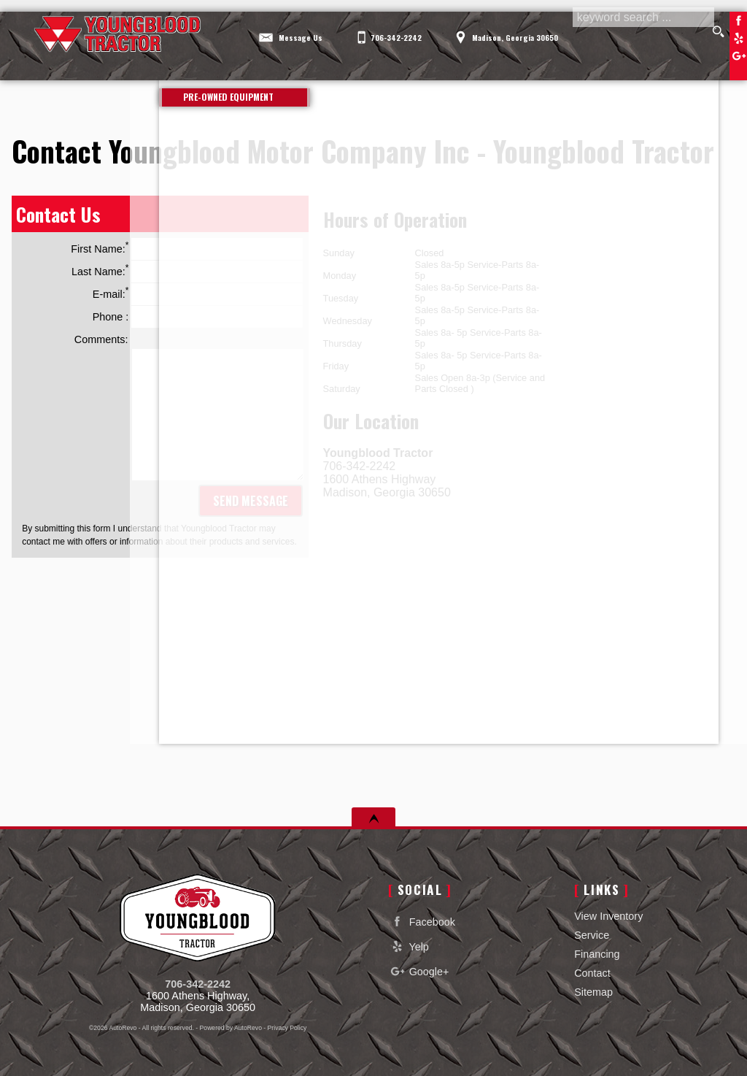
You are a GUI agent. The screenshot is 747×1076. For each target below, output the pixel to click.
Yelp (738, 38)
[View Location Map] (509, 28)
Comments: (101, 339)
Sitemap (593, 992)
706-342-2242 (198, 984)
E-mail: (198, 294)
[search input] (642, 32)
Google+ (418, 971)
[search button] (719, 32)
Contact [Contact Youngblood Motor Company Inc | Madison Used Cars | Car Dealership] (680, 65)
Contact (592, 973)
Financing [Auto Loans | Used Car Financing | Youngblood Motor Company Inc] (545, 65)
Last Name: (187, 272)
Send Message (250, 501)
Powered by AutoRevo (231, 1027)
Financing (596, 954)
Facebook (738, 20)
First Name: (186, 249)
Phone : (198, 317)
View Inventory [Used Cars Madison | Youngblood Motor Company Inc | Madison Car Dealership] (259, 65)
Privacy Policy (287, 1027)
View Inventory (608, 916)
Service (591, 935)
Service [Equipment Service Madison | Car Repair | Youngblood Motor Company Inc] (413, 65)
